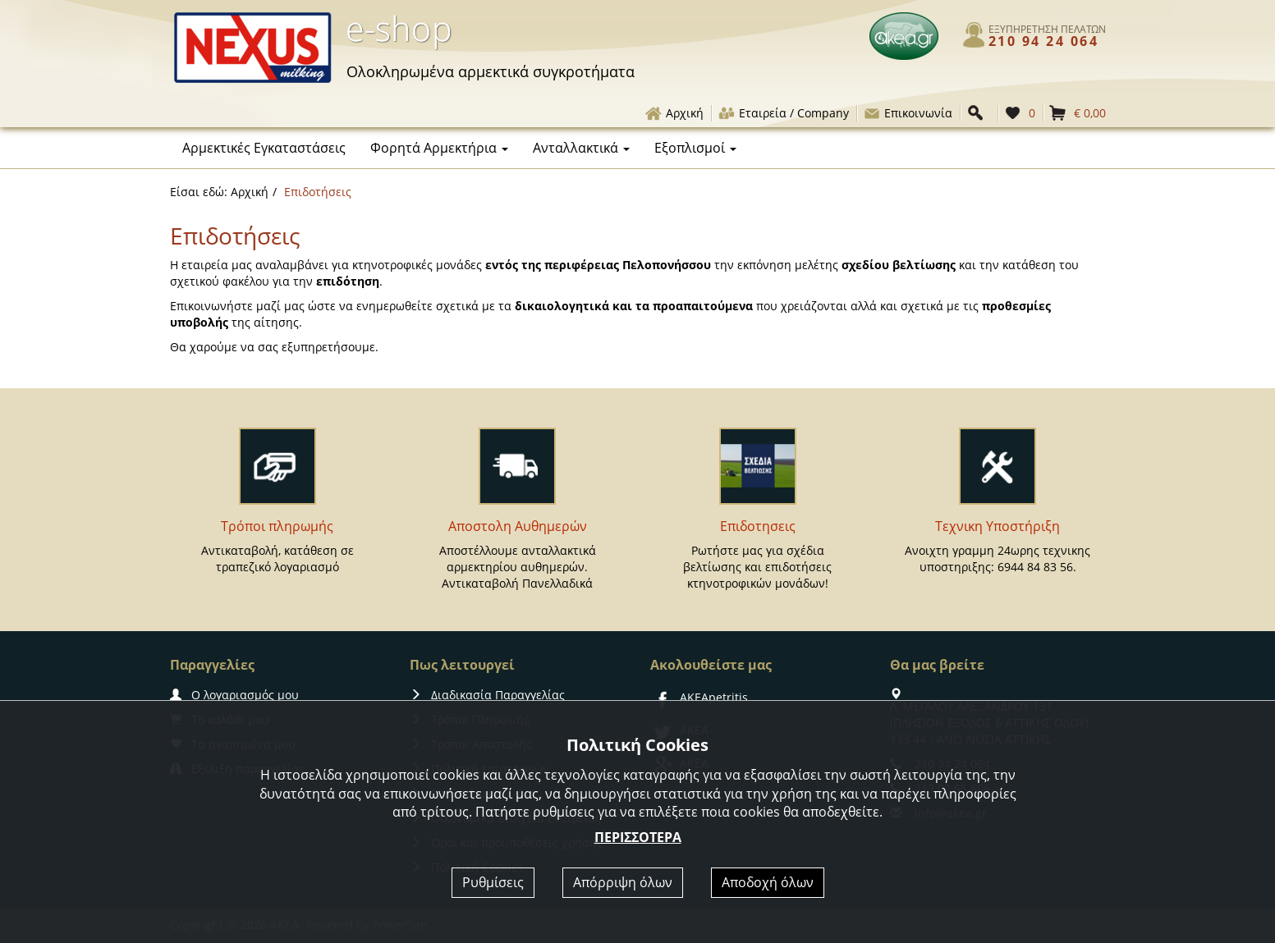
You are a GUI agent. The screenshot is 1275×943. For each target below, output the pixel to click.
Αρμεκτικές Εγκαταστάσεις (264, 148)
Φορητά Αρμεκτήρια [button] (439, 148)
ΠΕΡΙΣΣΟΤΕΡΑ (637, 837)
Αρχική (674, 113)
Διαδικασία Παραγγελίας (487, 695)
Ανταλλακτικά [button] (581, 148)
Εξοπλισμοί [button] (695, 148)
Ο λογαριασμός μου (234, 695)
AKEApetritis (699, 697)
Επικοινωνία (907, 113)
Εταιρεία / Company (783, 113)
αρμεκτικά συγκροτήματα (490, 71)
